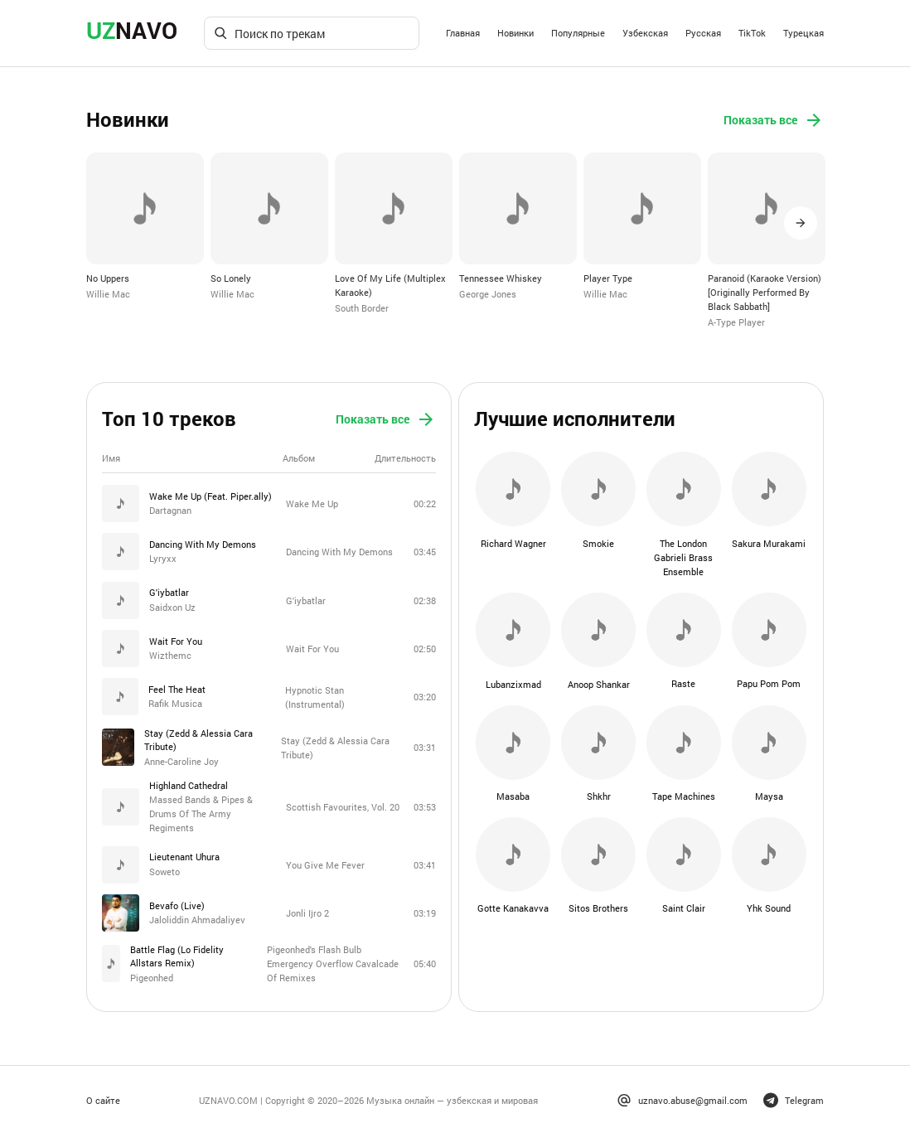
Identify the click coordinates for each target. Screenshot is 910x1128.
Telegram (793, 1093)
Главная (463, 33)
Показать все (774, 120)
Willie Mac (108, 293)
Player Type (607, 277)
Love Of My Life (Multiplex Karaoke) (390, 284)
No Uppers (107, 277)
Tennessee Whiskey (500, 277)
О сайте (103, 1093)
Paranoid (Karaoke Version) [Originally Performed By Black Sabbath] (764, 291)
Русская (703, 33)
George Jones (487, 293)
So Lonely (231, 277)
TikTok (752, 33)
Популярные (578, 33)
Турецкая (803, 33)
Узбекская (645, 33)
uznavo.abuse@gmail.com (682, 1093)
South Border (362, 306)
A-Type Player (736, 320)
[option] (145, 226)
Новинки (515, 33)
